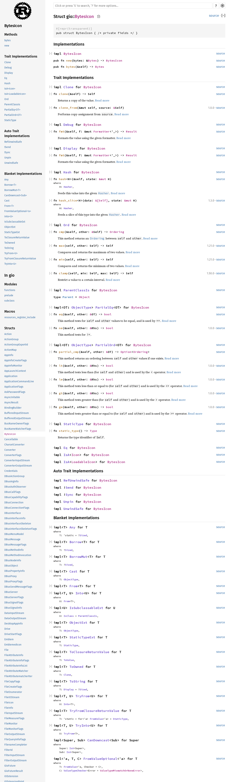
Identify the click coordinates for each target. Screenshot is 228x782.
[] (223, 16)
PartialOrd (105, 345)
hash (62, 179)
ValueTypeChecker (75, 770)
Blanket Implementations (23, 174)
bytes (7, 40)
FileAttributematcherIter (18, 676)
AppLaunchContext (15, 370)
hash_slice (68, 200)
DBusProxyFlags (13, 581)
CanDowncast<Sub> (15, 195)
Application (10, 376)
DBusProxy (10, 576)
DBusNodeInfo (12, 560)
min (61, 259)
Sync (69, 494)
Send (69, 487)
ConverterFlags (13, 455)
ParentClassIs (12, 104)
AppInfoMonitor (13, 365)
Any (6, 179)
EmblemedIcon (12, 644)
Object (84, 297)
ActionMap (10, 349)
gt (61, 393)
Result (131, 131)
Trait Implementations (20, 56)
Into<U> (8, 216)
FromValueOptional (100, 759)
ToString (9, 248)
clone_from (68, 107)
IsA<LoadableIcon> (15, 93)
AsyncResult (11, 402)
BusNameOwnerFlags (16, 423)
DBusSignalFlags (13, 602)
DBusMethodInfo (14, 549)
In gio (9, 275)
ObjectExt (9, 227)
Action (8, 334)
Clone (7, 62)
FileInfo (8, 707)
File (6, 649)
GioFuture (10, 765)
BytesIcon (13, 25)
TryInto (82, 725)
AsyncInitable (12, 397)
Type (93, 431)
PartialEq (104, 307)
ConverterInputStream (17, 460)
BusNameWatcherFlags (17, 428)
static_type (69, 431)
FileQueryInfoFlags (15, 739)
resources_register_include (20, 317)
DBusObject (11, 565)
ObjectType (81, 307)
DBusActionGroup (14, 476)
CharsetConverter (14, 444)
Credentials (11, 471)
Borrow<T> (10, 184)
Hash (7, 83)
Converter (10, 449)
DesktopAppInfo (13, 623)
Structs (9, 328)
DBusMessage (12, 539)
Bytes (92, 60)
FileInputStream (13, 713)
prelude (8, 295)
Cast (6, 200)
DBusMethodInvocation (17, 555)
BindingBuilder (12, 407)
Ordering (117, 232)
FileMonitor (10, 723)
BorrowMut (78, 557)
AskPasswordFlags (14, 392)
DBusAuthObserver (15, 486)
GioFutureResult (13, 771)
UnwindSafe (11, 162)
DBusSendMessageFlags (18, 586)
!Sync (7, 152)
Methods (10, 34)
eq (61, 314)
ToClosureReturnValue (17, 237)
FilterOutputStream (15, 760)
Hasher (68, 186)
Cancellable (11, 439)
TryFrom (82, 696)
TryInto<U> (10, 263)
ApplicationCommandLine (19, 381)
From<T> (9, 205)
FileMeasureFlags (14, 718)
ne (61, 328)
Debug (8, 67)
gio (69, 16)
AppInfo (8, 355)
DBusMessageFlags (15, 544)
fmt (61, 131)
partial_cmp (69, 352)
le (61, 379)
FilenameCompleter (15, 744)
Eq (5, 78)
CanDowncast (98, 740)
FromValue (96, 718)
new (6, 45)
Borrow (75, 542)
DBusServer (11, 592)
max (61, 245)
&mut (103, 179)
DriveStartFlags (13, 634)
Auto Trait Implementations (17, 133)
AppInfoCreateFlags (15, 360)
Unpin (7, 157)
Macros (9, 311)
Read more (102, 100)
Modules (10, 284)
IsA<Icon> (9, 88)
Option (126, 352)
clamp (63, 273)
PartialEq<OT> (12, 109)
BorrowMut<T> (12, 190)
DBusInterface (12, 513)
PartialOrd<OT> (13, 115)
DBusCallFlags (12, 492)
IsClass (69, 616)
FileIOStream (11, 697)
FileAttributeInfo (13, 655)
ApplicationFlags (13, 386)
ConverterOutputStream (18, 465)
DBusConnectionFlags (16, 507)
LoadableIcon (83, 462)
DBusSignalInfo (13, 607)
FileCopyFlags (12, 681)
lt (61, 365)
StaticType (10, 120)
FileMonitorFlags (13, 728)
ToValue (69, 660)
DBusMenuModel (14, 534)
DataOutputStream (15, 618)
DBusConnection (13, 502)
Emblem (9, 639)
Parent (68, 297)
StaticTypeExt (12, 232)
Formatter (101, 131)
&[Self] (101, 200)
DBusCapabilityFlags (16, 497)
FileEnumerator (13, 692)
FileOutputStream (14, 734)
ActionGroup (11, 339)
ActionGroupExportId (16, 344)
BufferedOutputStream (17, 418)
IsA (66, 455)
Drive (7, 628)
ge (61, 407)
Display (8, 72)
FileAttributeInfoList (15, 665)
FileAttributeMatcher (16, 671)
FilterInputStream (14, 755)
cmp (61, 232)
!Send (7, 147)
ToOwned (9, 242)
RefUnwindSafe (13, 141)
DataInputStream (14, 613)
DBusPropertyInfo (14, 571)
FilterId (8, 750)
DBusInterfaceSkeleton (17, 523)
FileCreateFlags (13, 686)
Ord (6, 99)
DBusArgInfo (11, 481)
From (73, 586)
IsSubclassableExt (14, 221)
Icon (75, 455)
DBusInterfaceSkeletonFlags (20, 528)
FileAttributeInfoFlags (16, 660)
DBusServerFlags (14, 597)
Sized (83, 535)
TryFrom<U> (11, 253)
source (214, 16)
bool (107, 314)
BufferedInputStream (16, 413)
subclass (9, 300)
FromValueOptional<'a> (17, 211)
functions (9, 290)
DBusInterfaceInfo (14, 518)
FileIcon (8, 702)
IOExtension (11, 776)
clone (63, 94)
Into (79, 593)
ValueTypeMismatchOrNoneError (120, 770)
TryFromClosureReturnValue (20, 258)
